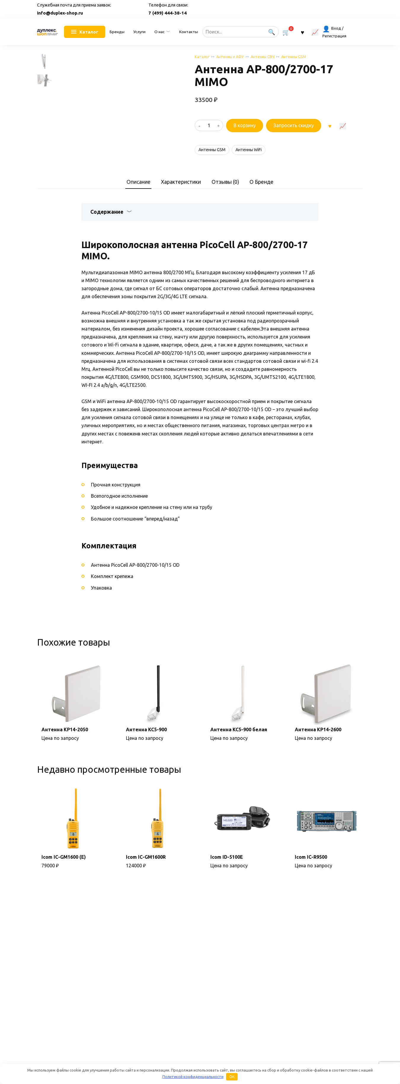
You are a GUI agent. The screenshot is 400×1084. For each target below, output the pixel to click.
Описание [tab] (139, 196)
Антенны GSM (293, 57)
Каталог (202, 57)
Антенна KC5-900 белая (238, 744)
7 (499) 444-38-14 (167, 12)
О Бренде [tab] (261, 196)
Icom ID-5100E (226, 871)
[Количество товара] (209, 125)
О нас (159, 31)
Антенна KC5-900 (146, 744)
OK (232, 1077)
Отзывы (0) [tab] (225, 196)
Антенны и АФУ (230, 57)
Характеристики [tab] (181, 196)
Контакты (188, 31)
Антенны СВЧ (262, 57)
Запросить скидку (293, 125)
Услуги (139, 31)
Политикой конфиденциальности (192, 1077)
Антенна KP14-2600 (318, 744)
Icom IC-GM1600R (146, 871)
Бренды (117, 31)
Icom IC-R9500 (311, 871)
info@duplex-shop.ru (60, 12)
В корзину (244, 125)
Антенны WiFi (249, 149)
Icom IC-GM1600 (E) (63, 871)
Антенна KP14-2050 (64, 744)
